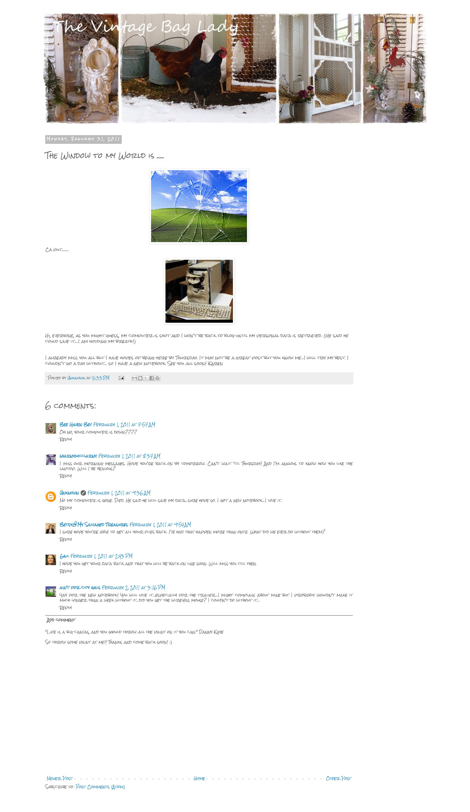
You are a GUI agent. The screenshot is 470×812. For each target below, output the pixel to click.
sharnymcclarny (78, 456)
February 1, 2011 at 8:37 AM (129, 456)
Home (199, 778)
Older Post (338, 778)
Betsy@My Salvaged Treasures (94, 524)
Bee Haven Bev (76, 424)
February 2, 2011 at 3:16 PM (133, 587)
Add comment (61, 620)
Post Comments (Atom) (100, 787)
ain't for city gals (80, 587)
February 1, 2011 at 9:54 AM (160, 524)
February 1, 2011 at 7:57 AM (124, 424)
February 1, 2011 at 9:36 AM (119, 493)
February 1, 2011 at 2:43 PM (101, 556)
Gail (64, 556)
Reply (66, 439)
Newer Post (60, 778)
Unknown (69, 493)
